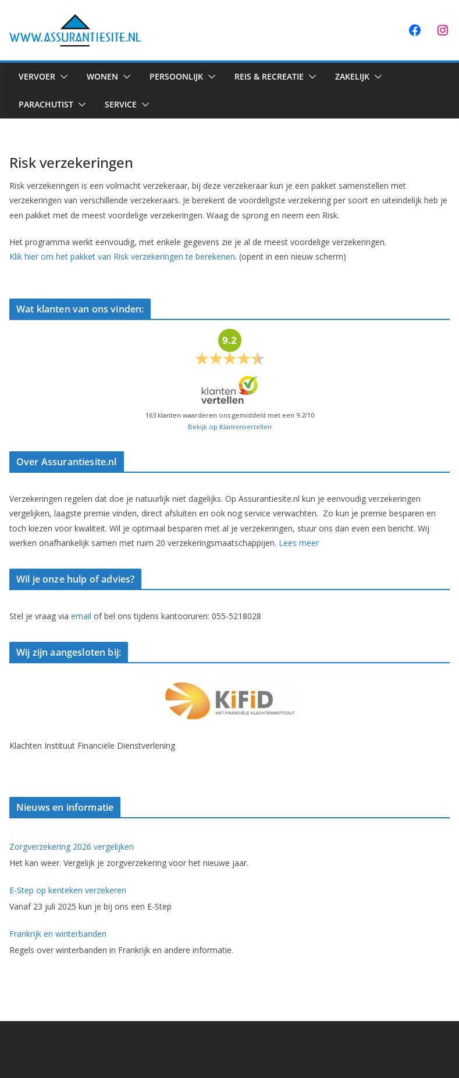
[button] (61, 77)
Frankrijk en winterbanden (57, 933)
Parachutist (46, 104)
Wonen (102, 76)
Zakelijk (352, 76)
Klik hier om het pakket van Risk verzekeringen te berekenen (122, 256)
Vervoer (37, 76)
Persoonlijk (176, 76)
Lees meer (299, 542)
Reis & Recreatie (269, 76)
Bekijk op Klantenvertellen (230, 426)
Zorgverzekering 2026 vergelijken (71, 846)
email (81, 615)
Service (121, 104)
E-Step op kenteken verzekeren (67, 890)
